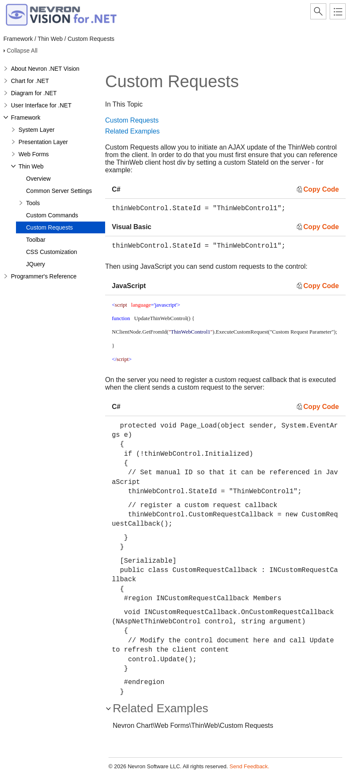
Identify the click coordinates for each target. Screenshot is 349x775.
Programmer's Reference (44, 276)
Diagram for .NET (34, 93)
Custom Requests (49, 227)
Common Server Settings (59, 190)
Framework (25, 117)
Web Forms (34, 154)
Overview (38, 178)
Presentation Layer (43, 142)
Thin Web (31, 166)
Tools (33, 203)
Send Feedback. (250, 766)
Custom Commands (52, 215)
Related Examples (132, 131)
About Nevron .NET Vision (45, 68)
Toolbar (35, 239)
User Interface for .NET (41, 105)
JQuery (35, 264)
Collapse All (22, 50)
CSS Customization (51, 252)
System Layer (37, 129)
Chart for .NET (30, 81)
